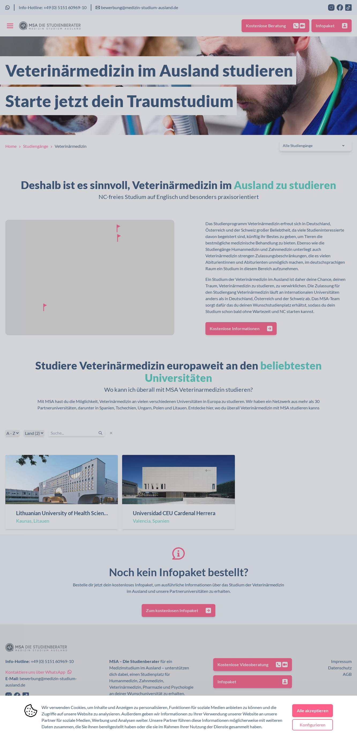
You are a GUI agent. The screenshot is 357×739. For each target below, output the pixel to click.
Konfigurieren (312, 724)
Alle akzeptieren (312, 710)
